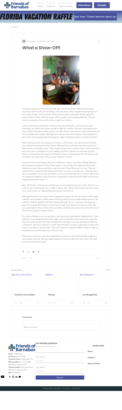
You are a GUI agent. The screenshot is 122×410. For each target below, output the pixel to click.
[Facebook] (9, 376)
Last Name (40, 367)
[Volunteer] (84, 5)
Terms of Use (66, 388)
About (90, 351)
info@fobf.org (18, 354)
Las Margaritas (89, 294)
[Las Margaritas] (95, 282)
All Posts (14, 27)
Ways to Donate (94, 364)
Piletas (51, 294)
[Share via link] (39, 252)
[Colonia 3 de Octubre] (27, 282)
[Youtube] (3, 377)
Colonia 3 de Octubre (24, 294)
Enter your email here (45, 346)
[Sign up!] (60, 377)
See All (108, 270)
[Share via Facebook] (23, 252)
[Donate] (102, 5)
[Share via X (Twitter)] (28, 252)
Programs (91, 357)
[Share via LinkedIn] (34, 252)
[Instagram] (13, 376)
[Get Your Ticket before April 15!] (95, 16)
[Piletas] (61, 282)
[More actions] (98, 41)
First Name (40, 357)
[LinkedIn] (16, 376)
